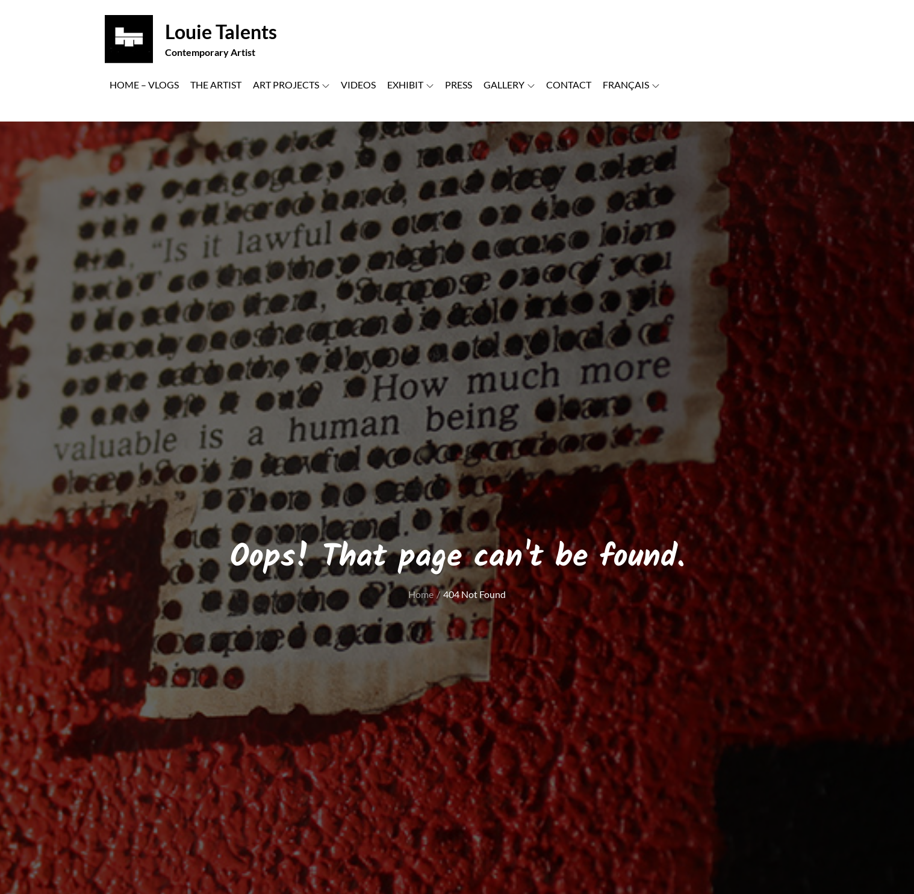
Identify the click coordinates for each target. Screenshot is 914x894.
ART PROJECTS (291, 84)
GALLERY (509, 84)
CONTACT (568, 84)
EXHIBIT (410, 84)
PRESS (458, 84)
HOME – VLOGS (144, 84)
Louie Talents (221, 31)
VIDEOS (358, 84)
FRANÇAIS (631, 84)
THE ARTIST (215, 84)
